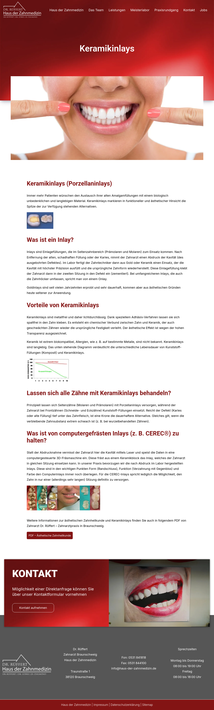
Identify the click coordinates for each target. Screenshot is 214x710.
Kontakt (189, 10)
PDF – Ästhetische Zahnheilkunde (50, 535)
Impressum (100, 704)
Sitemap (147, 704)
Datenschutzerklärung (125, 704)
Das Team (96, 10)
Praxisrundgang (166, 10)
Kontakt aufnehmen (33, 608)
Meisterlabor (139, 10)
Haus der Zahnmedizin (66, 10)
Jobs (203, 10)
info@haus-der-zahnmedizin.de (133, 668)
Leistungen (117, 10)
